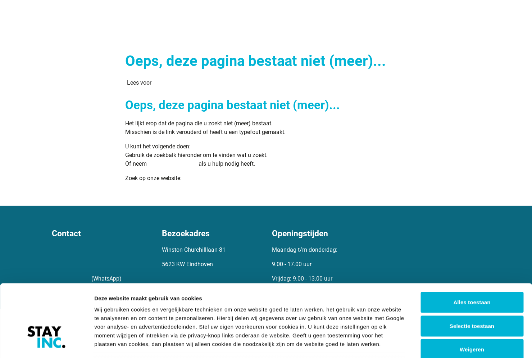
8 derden (166, 316)
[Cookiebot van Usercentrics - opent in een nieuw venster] (46, 344)
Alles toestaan (471, 248)
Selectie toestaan (472, 271)
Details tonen (389, 344)
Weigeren (472, 295)
